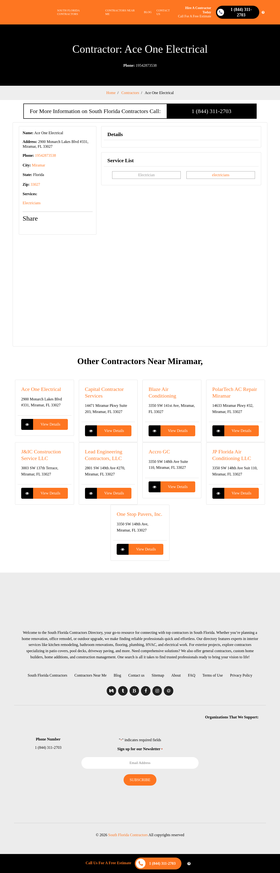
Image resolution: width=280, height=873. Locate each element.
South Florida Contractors (68, 12)
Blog (148, 12)
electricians (221, 175)
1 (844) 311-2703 (211, 111)
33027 (35, 184)
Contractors (130, 93)
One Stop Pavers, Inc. (139, 514)
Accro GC (159, 452)
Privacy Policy (241, 675)
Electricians (32, 203)
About (176, 675)
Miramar (38, 165)
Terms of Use (212, 675)
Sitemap (158, 675)
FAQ (191, 675)
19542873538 (140, 65)
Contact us (163, 12)
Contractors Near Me (120, 12)
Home (110, 93)
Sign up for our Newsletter (140, 749)
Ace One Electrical (159, 93)
